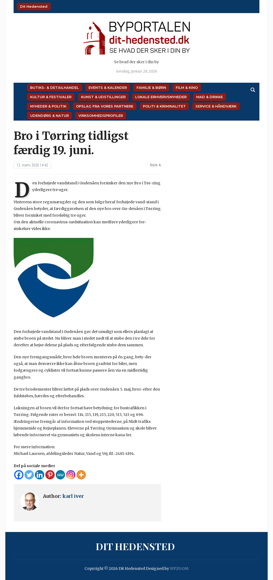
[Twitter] (29, 474)
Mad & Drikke (209, 97)
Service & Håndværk (215, 106)
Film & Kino (187, 87)
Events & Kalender (108, 87)
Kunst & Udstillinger (103, 97)
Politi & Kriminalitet (164, 106)
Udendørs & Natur (49, 115)
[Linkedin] (39, 474)
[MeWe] (60, 474)
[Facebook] (18, 474)
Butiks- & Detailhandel (54, 87)
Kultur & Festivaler (50, 97)
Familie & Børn (151, 87)
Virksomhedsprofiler (100, 115)
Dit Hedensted (33, 6)
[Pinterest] (50, 474)
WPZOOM (179, 568)
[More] (81, 474)
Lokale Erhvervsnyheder (161, 97)
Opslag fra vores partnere (104, 106)
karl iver (73, 496)
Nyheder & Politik (48, 106)
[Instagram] (70, 474)
